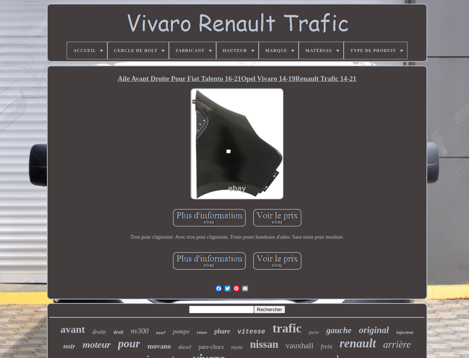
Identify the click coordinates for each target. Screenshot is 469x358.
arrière (397, 344)
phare (222, 331)
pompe (181, 331)
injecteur (405, 332)
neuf (161, 333)
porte (314, 332)
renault (358, 343)
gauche (338, 330)
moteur (96, 344)
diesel (184, 347)
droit (118, 332)
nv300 (140, 331)
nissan (264, 344)
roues (202, 332)
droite (99, 332)
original (374, 330)
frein (326, 346)
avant (72, 329)
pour (129, 343)
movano (159, 346)
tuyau (237, 347)
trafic (287, 328)
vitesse (251, 331)
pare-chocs (211, 347)
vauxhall (300, 345)
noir (69, 346)
